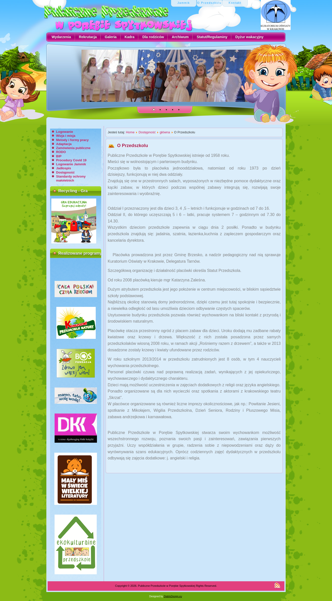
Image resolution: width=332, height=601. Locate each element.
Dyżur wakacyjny (249, 37)
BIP (59, 156)
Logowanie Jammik (71, 164)
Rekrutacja (88, 37)
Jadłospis (63, 168)
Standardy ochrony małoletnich (70, 178)
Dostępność (65, 172)
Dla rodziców (153, 37)
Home (130, 132)
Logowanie (64, 132)
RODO (61, 152)
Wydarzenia (61, 37)
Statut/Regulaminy (212, 37)
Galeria (110, 37)
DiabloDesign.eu (173, 596)
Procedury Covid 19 (71, 160)
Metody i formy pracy (72, 140)
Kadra (130, 37)
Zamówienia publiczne (73, 148)
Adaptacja (64, 144)
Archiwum (180, 37)
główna (165, 132)
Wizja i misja (65, 136)
